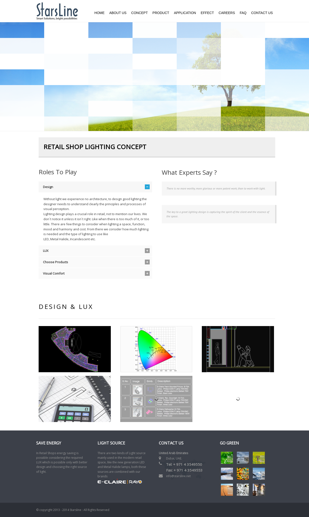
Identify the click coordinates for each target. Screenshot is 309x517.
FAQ (243, 13)
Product (161, 13)
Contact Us (262, 13)
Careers (227, 13)
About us (117, 13)
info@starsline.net (178, 476)
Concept (139, 13)
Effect (207, 13)
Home (99, 13)
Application (185, 13)
